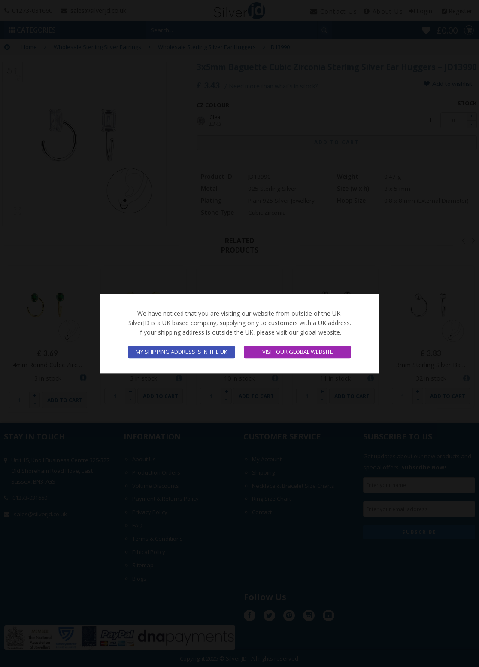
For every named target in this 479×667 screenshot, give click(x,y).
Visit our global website (297, 352)
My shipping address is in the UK (181, 352)
